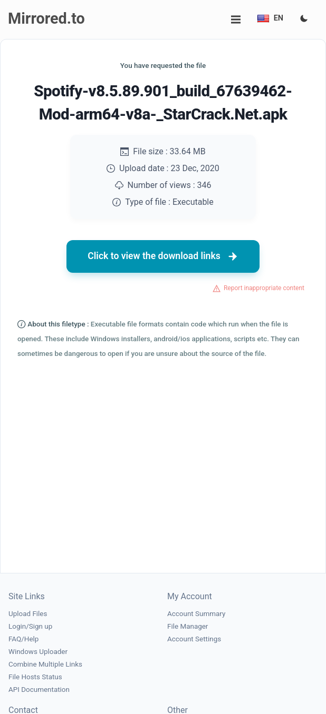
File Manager (187, 626)
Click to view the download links (163, 256)
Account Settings (194, 639)
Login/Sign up (30, 626)
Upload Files (27, 614)
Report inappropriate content (264, 288)
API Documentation (39, 689)
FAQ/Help (23, 639)
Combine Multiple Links (45, 664)
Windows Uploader (38, 652)
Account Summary (196, 614)
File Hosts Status (35, 677)
